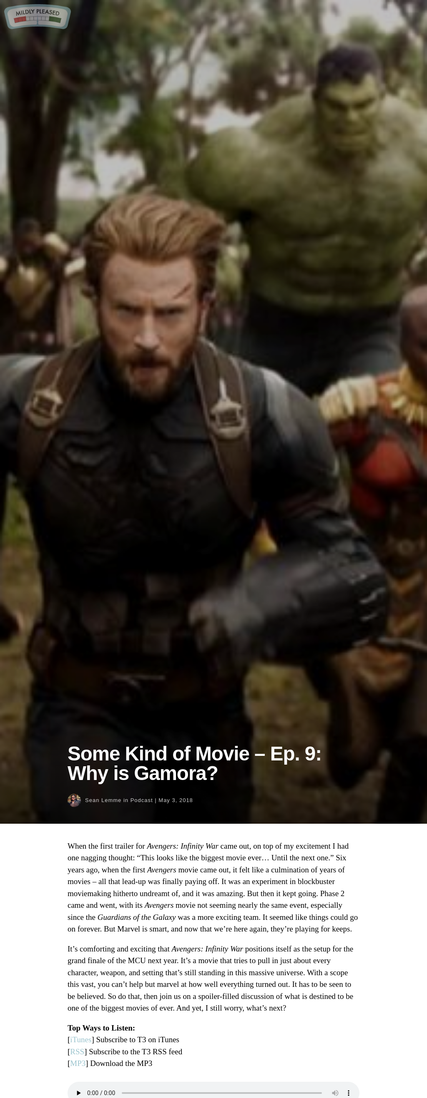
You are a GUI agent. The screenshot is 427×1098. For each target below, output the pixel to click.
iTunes (80, 1039)
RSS (77, 1051)
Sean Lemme (103, 800)
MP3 (77, 1063)
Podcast (142, 800)
